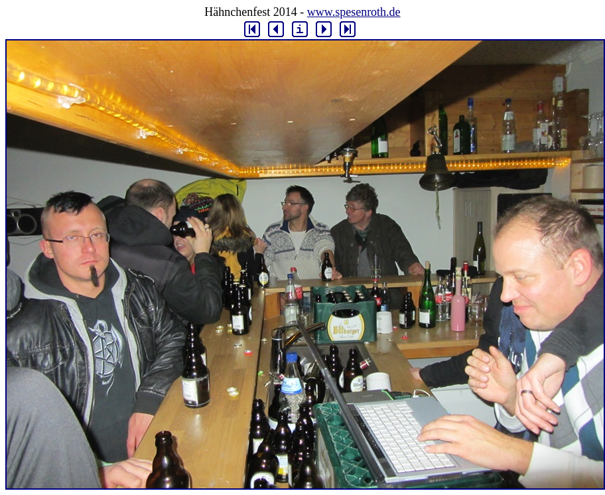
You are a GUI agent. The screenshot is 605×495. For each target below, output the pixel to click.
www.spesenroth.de (354, 12)
